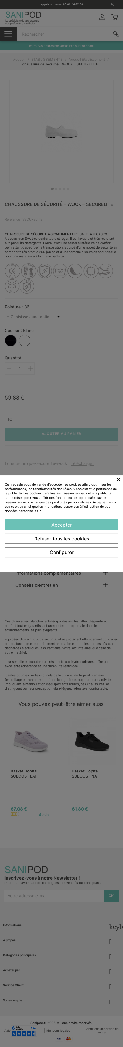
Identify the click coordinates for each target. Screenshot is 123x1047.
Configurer (62, 552)
